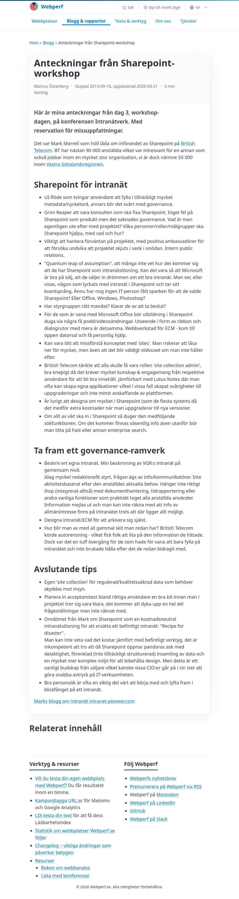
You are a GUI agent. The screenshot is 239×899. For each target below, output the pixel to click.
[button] (128, 7)
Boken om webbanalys (65, 868)
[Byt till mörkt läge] (162, 7)
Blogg (48, 43)
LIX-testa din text (53, 815)
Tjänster (188, 21)
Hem (33, 43)
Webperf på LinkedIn (152, 803)
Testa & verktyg (131, 21)
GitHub (138, 811)
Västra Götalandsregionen (74, 164)
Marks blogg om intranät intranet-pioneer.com (84, 701)
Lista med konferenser (65, 875)
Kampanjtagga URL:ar (59, 800)
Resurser (45, 861)
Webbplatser (44, 21)
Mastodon (167, 794)
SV (195, 7)
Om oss (163, 21)
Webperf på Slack (149, 819)
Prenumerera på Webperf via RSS (166, 786)
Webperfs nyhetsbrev (153, 778)
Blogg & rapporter (86, 21)
